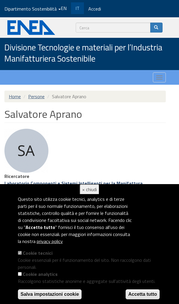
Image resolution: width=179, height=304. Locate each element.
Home (15, 96)
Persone (36, 96)
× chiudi (89, 189)
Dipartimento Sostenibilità (32, 8)
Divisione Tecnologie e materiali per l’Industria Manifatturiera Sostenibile (83, 53)
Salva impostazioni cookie (50, 294)
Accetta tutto (142, 294)
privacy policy (50, 241)
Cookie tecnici (38, 253)
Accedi (94, 8)
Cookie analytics (40, 274)
